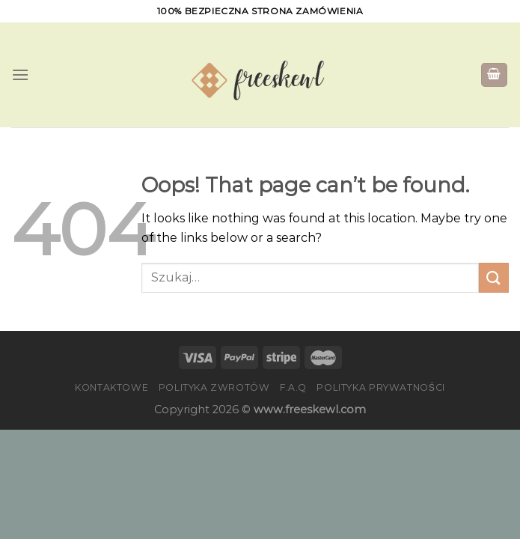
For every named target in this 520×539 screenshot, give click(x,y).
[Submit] (494, 277)
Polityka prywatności (380, 387)
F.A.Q (293, 387)
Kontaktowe (111, 387)
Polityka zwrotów (214, 387)
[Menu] (20, 74)
